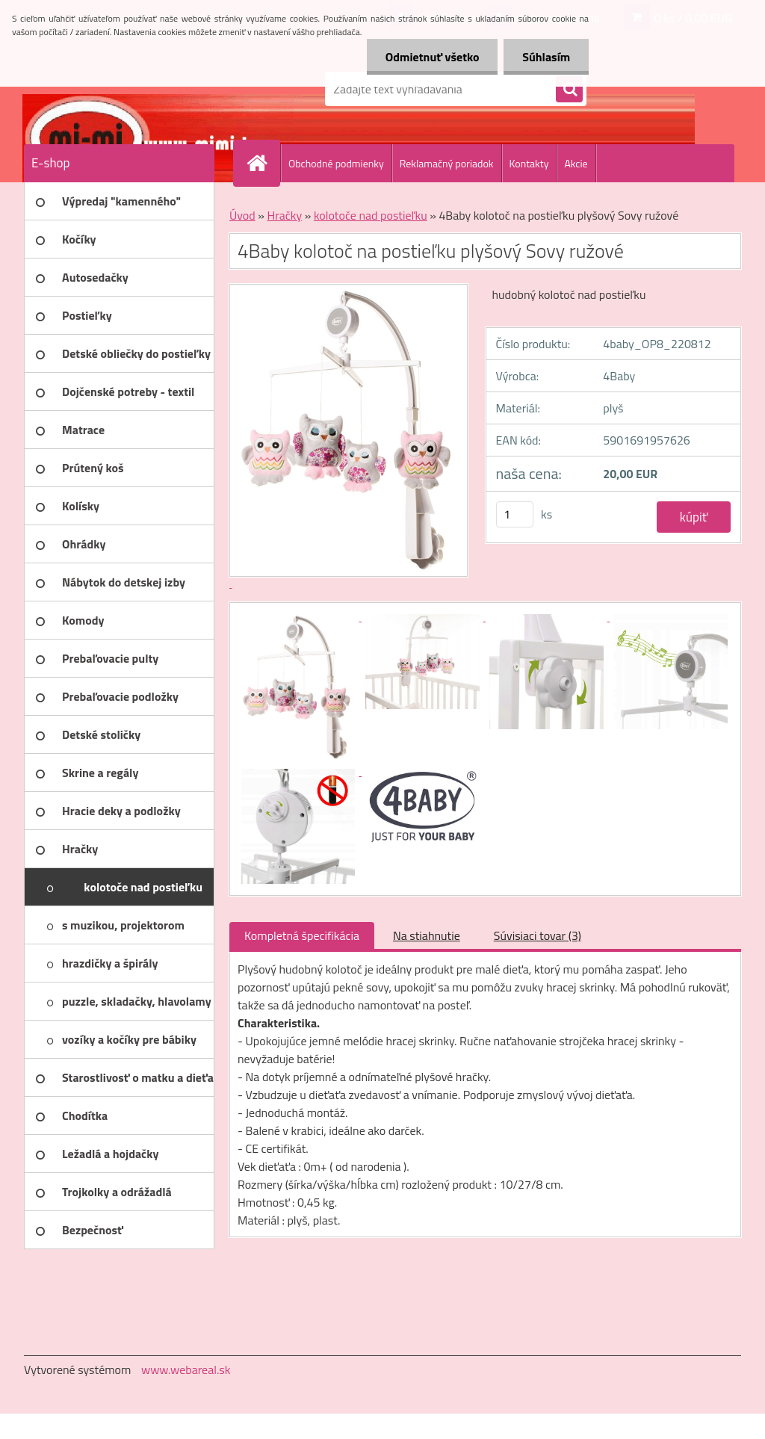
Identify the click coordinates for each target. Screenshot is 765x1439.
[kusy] (514, 514)
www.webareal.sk (186, 1369)
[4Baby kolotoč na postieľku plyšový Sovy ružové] (300, 616)
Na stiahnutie (426, 935)
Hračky (284, 215)
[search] (569, 89)
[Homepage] (263, 163)
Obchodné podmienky (336, 163)
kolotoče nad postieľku (370, 215)
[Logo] (126, 89)
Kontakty (529, 163)
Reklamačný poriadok (447, 163)
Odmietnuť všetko (432, 57)
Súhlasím (546, 57)
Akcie (575, 163)
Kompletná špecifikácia (301, 935)
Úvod (242, 215)
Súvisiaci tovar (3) (537, 935)
